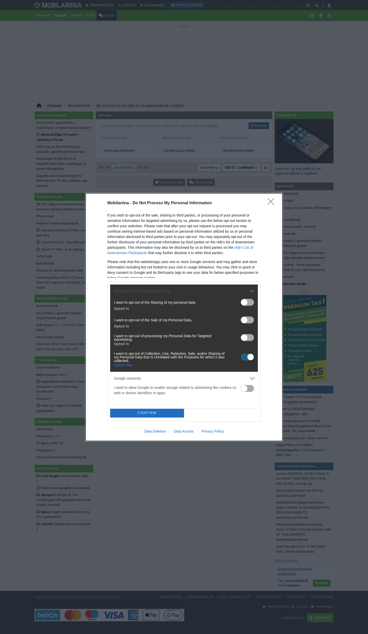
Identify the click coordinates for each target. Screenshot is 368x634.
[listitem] (184, 291)
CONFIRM (147, 413)
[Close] (272, 203)
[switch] (247, 302)
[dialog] (184, 317)
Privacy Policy (213, 431)
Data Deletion (155, 431)
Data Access (184, 431)
